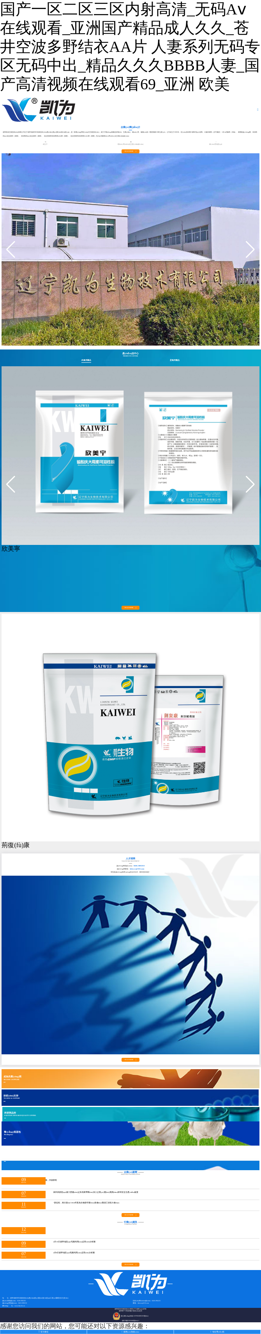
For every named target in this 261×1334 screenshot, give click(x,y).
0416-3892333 (139, 866)
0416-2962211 (21, 1301)
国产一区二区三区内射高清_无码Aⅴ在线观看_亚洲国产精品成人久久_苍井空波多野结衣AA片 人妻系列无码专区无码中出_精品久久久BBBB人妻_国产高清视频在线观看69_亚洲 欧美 (130, 46)
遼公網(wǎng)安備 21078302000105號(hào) (130, 1316)
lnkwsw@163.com (137, 869)
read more (130, 151)
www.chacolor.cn (19, 1306)
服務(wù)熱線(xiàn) (130, 1332)
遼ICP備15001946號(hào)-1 (130, 1321)
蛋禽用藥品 (175, 360)
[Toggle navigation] (258, 110)
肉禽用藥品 (86, 360)
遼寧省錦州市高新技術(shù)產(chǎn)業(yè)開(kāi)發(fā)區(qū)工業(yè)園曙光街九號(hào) (39, 1298)
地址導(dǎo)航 (217, 1332)
